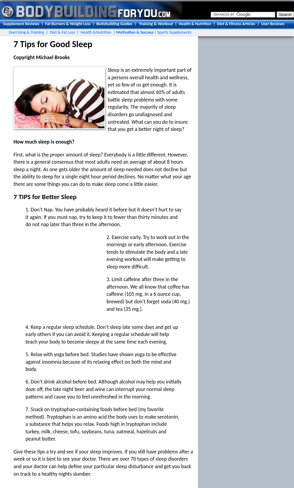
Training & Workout (156, 23)
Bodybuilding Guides (114, 23)
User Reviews (272, 23)
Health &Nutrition (96, 32)
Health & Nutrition (195, 23)
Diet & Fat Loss (62, 32)
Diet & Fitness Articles (236, 23)
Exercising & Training (26, 32)
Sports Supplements (175, 32)
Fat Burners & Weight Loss (67, 23)
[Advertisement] (57, 271)
